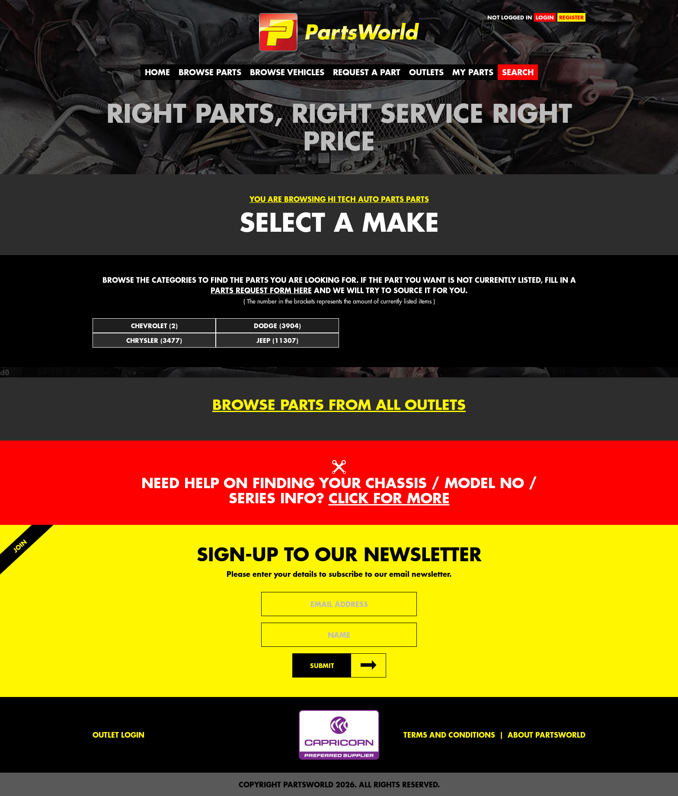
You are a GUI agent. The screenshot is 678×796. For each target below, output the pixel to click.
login (545, 17)
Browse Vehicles (287, 72)
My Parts (472, 72)
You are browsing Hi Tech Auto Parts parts (339, 199)
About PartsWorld (546, 734)
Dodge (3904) (277, 325)
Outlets (426, 72)
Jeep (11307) (277, 340)
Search (518, 72)
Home (157, 72)
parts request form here (261, 290)
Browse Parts (210, 72)
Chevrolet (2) (154, 325)
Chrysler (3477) (154, 340)
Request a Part (366, 72)
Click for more (389, 498)
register (571, 17)
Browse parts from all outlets (339, 404)
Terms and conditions (449, 734)
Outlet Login (118, 734)
